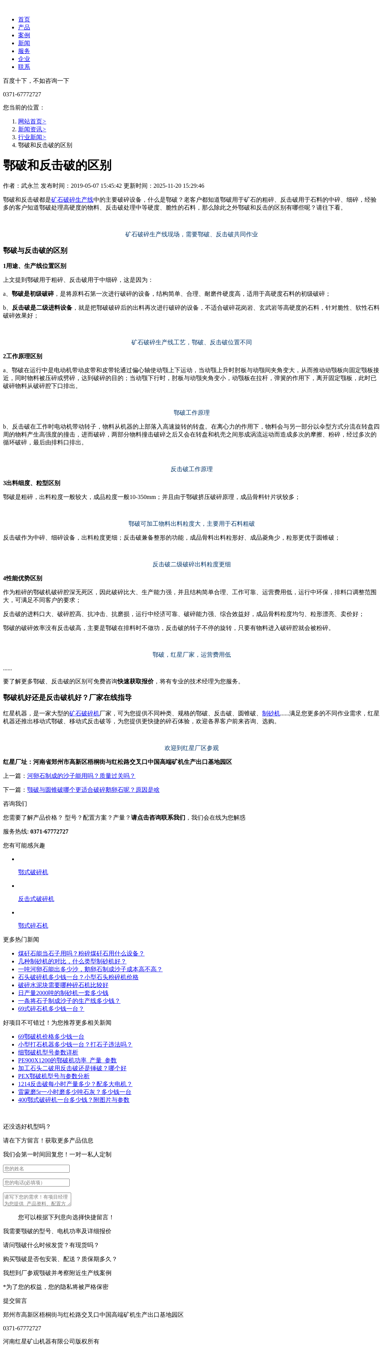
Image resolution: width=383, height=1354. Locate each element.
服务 (24, 51)
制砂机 (271, 713)
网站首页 (32, 121)
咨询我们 (15, 803)
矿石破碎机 (84, 713)
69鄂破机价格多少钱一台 (51, 1036)
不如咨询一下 (51, 81)
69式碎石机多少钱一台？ (51, 1009)
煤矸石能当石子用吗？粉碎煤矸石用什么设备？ (81, 953)
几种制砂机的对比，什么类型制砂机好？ (72, 961)
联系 (24, 67)
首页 (24, 19)
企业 (24, 59)
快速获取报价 (135, 681)
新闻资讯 (32, 129)
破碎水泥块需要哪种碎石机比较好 (63, 985)
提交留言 (15, 1303)
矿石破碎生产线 (72, 199)
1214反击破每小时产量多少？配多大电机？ (75, 1084)
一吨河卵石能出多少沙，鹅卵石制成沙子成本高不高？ (90, 969)
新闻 (24, 43)
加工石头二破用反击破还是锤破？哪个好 (72, 1068)
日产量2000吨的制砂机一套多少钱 (63, 993)
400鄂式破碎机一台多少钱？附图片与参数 (74, 1100)
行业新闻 (32, 137)
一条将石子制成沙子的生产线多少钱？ (69, 1001)
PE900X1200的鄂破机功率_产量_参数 (67, 1060)
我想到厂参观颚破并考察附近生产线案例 (57, 1275)
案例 (24, 35)
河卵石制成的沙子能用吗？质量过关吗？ (81, 776)
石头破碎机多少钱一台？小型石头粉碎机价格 (78, 977)
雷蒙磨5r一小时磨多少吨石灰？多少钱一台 (74, 1092)
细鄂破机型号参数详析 (48, 1052)
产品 (24, 27)
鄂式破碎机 (33, 872)
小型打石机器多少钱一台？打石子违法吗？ (75, 1044)
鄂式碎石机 (33, 925)
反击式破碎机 (36, 899)
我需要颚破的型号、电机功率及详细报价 (57, 1233)
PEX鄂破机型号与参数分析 (54, 1076)
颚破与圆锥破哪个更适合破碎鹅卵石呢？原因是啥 (93, 790)
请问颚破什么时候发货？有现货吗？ (51, 1247)
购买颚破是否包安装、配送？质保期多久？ (60, 1261)
